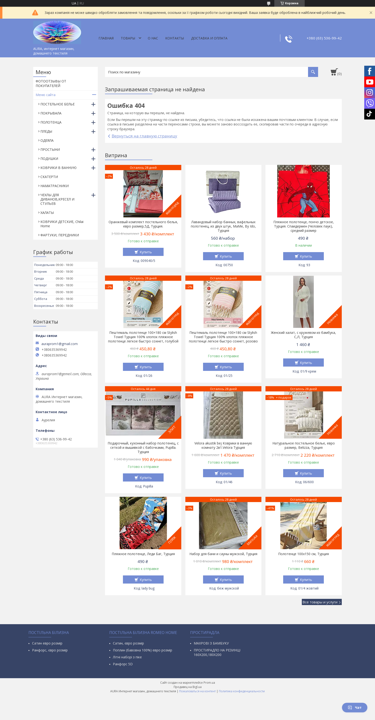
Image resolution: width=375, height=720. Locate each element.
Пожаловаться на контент (197, 691)
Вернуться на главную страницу (144, 136)
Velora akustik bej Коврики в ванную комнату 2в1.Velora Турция (223, 445)
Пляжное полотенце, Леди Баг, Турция (143, 554)
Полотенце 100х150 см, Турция (303, 554)
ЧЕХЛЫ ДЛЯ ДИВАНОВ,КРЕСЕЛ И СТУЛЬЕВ (57, 199)
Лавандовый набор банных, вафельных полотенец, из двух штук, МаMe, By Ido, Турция (223, 226)
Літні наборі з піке (127, 657)
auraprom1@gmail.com (59, 344)
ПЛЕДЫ (46, 131)
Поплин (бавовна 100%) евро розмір (142, 650)
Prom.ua (209, 683)
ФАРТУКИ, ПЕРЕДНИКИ (59, 235)
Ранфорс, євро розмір (50, 650)
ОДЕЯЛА (47, 140)
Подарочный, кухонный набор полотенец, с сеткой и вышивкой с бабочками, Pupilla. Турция (143, 447)
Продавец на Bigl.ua (188, 687)
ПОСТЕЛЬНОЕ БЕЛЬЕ (57, 104)
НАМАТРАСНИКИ (54, 186)
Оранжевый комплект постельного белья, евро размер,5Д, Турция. (143, 224)
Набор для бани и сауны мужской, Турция (223, 554)
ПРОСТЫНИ (50, 149)
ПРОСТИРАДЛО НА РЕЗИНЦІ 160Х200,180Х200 (217, 652)
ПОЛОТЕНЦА (50, 122)
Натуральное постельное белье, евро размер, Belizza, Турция (303, 445)
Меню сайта (45, 94)
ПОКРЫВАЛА (50, 113)
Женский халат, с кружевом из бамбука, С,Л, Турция (303, 334)
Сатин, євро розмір (128, 643)
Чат (355, 707)
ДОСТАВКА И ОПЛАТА (209, 38)
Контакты (174, 38)
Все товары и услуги (320, 602)
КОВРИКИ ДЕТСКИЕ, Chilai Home (61, 223)
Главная (106, 38)
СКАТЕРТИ (49, 176)
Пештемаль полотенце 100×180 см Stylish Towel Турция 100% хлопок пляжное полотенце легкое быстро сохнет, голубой (143, 336)
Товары (128, 38)
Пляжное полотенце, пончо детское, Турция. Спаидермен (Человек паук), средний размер (303, 226)
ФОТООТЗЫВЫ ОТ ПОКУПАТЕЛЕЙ (51, 83)
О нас (153, 38)
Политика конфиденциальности (242, 691)
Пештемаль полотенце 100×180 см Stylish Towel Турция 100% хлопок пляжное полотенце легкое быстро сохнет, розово (223, 336)
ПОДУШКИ (49, 158)
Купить (146, 251)
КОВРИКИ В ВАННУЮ (58, 167)
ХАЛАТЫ (47, 212)
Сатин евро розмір (47, 643)
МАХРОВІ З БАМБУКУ (211, 643)
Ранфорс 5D (123, 664)
